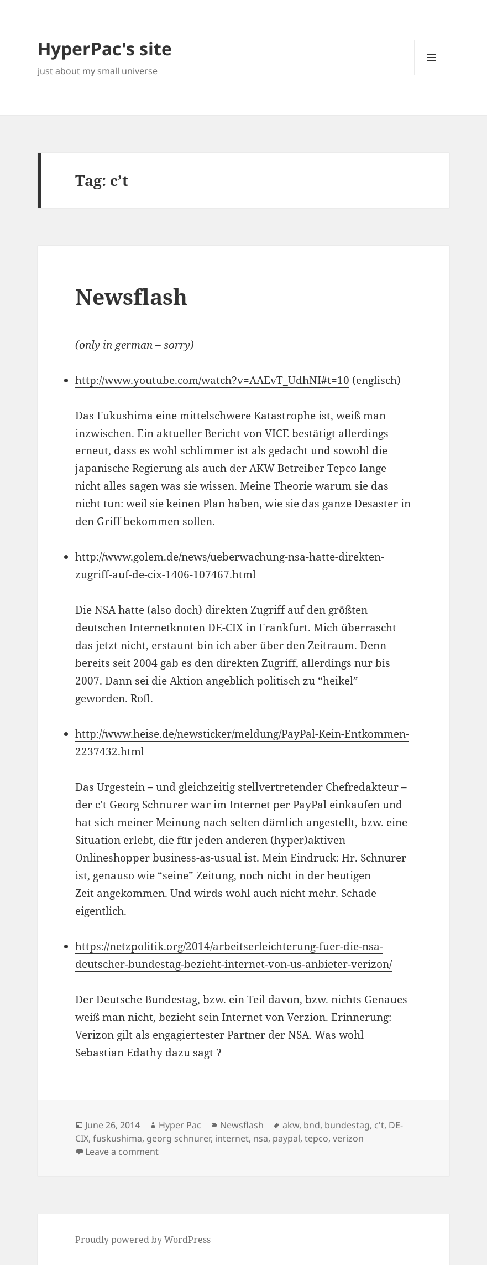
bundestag (347, 1125)
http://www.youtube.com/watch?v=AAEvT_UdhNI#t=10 (212, 380)
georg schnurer (178, 1138)
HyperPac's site (105, 48)
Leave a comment (122, 1151)
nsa (260, 1138)
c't (379, 1125)
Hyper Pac (180, 1125)
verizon (348, 1138)
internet (232, 1138)
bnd (311, 1125)
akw (290, 1125)
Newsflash (131, 296)
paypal (286, 1138)
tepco (316, 1138)
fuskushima (117, 1138)
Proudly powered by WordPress (143, 1239)
